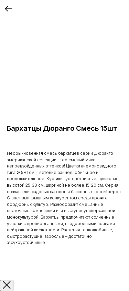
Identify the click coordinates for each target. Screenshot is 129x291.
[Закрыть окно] (6, 285)
